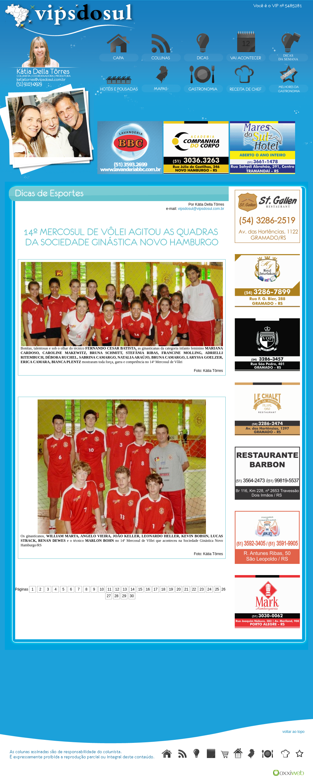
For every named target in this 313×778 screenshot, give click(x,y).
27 (109, 596)
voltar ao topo (293, 732)
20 (178, 589)
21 (186, 589)
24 (209, 589)
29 (124, 596)
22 (194, 589)
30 (132, 596)
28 (116, 596)
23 (202, 589)
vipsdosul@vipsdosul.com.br (201, 209)
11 (109, 589)
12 (246, 43)
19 (171, 589)
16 (148, 589)
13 (125, 589)
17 (155, 589)
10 (102, 589)
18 (163, 589)
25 (217, 589)
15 (140, 589)
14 (132, 589)
